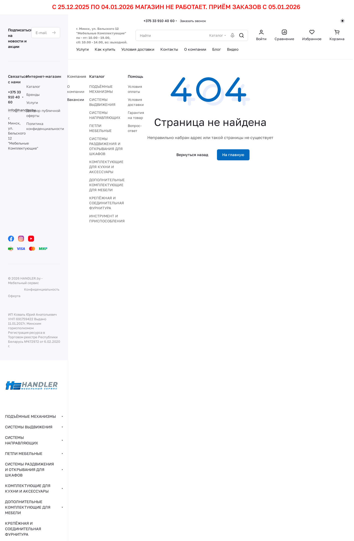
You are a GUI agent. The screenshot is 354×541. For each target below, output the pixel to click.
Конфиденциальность (41, 289)
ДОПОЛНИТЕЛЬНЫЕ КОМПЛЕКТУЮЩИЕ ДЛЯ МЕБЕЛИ (107, 185)
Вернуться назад (192, 154)
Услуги (32, 102)
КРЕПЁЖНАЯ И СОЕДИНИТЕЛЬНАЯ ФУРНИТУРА (106, 203)
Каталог (33, 86)
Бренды (33, 94)
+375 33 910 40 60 (159, 21)
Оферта (14, 296)
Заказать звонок (193, 21)
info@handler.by (22, 110)
